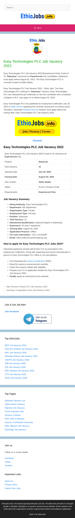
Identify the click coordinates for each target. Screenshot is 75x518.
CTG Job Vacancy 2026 (15, 374)
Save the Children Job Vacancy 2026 (21, 349)
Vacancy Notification (36, 261)
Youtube (8, 465)
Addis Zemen (17, 107)
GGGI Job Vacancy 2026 (16, 378)
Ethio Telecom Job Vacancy (17, 426)
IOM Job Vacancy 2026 (15, 363)
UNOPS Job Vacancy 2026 (17, 360)
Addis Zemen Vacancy (15, 404)
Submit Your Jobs (13, 488)
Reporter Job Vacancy (15, 408)
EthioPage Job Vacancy (15, 430)
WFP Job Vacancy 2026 (15, 345)
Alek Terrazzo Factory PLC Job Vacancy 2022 (26, 287)
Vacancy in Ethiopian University (19, 422)
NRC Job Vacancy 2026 (15, 353)
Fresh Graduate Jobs (14, 411)
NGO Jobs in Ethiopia (15, 419)
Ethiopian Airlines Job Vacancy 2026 (21, 356)
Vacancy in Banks (13, 415)
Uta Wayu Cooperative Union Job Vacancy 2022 (28, 290)
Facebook (9, 458)
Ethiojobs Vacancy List (15, 401)
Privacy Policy (11, 485)
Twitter (8, 462)
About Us (9, 481)
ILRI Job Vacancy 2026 (15, 367)
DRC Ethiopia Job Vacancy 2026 (19, 371)
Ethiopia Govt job (30, 110)
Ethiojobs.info (7, 504)
